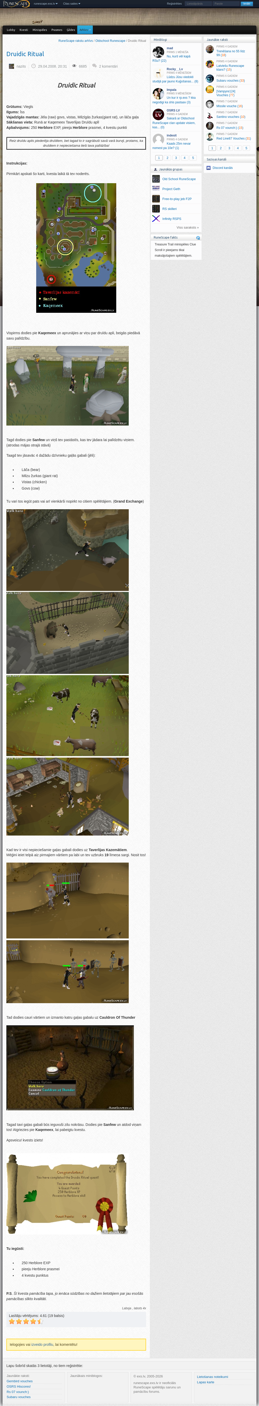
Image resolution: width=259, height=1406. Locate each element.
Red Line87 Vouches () (229, 137)
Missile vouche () (229, 104)
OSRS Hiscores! (19, 1386)
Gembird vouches (20, 1381)
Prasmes (56, 29)
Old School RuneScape (179, 179)
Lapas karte (205, 1382)
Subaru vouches (19, 1397)
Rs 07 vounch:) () (229, 126)
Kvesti (24, 29)
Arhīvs (84, 29)
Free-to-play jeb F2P (177, 199)
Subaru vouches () (229, 78)
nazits (21, 66)
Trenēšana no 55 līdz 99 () (229, 51)
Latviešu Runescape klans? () (229, 66)
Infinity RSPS (171, 219)
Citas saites (70, 3)
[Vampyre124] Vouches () (229, 91)
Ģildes (71, 29)
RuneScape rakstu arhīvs (75, 41)
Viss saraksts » (188, 227)
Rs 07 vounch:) (18, 1392)
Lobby (11, 29)
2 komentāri (108, 66)
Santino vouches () (229, 115)
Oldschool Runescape (110, 41)
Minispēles (40, 29)
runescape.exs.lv (44, 3)
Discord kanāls (223, 168)
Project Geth (171, 189)
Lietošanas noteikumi (212, 1377)
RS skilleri (169, 209)
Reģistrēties (174, 3)
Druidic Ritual (25, 54)
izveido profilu (42, 1344)
